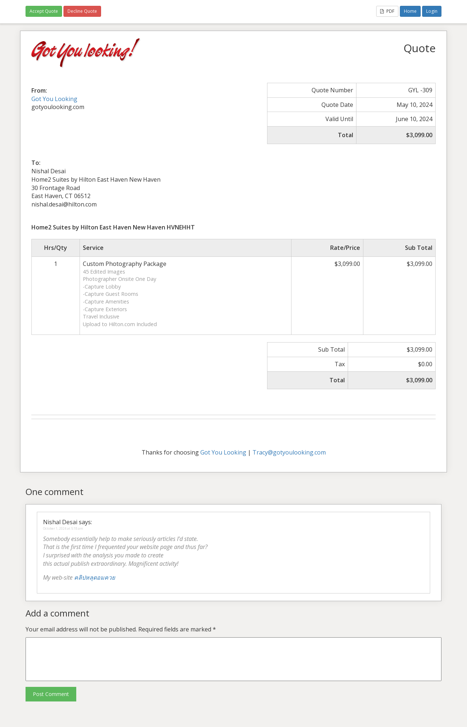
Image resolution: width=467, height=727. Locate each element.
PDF (387, 11)
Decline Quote (82, 11)
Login (431, 11)
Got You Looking (54, 99)
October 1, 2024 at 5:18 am (63, 528)
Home (410, 11)
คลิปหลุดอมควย (94, 577)
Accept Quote (44, 11)
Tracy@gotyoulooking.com (289, 452)
